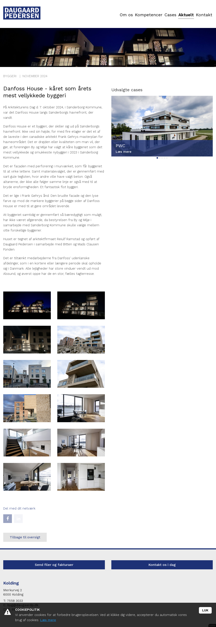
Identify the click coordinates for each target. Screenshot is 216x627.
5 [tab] (167, 158)
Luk (205, 610)
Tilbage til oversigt (25, 537)
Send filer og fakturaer (54, 565)
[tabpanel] (162, 126)
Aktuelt (186, 15)
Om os (125, 15)
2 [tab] (159, 158)
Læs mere (48, 620)
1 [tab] (157, 158)
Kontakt (204, 15)
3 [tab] (162, 158)
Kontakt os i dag (162, 565)
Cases (169, 15)
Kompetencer (147, 15)
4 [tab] (164, 158)
